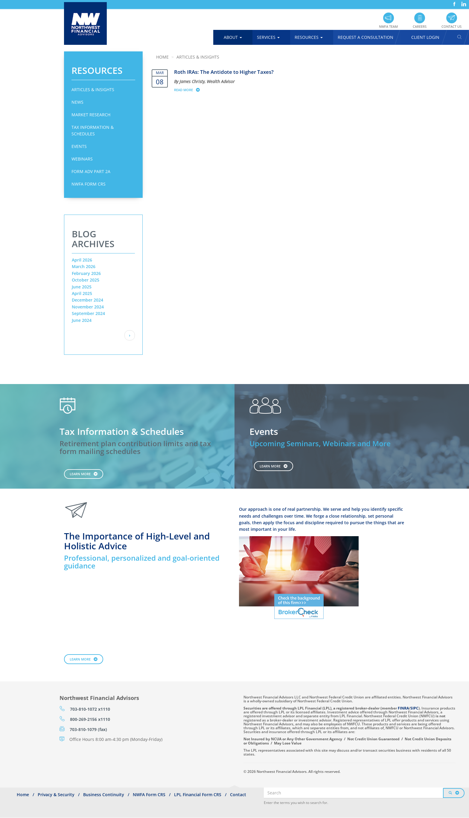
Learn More (80, 474)
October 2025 (85, 280)
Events (79, 146)
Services (268, 37)
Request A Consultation (365, 37)
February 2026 (86, 273)
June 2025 (82, 287)
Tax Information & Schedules (92, 130)
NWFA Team (388, 26)
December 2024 (87, 300)
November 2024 (88, 307)
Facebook (453, 2)
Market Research (90, 114)
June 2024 (82, 320)
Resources (309, 37)
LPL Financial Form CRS (197, 794)
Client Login (425, 37)
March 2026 (83, 266)
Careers (420, 26)
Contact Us (451, 26)
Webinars (82, 159)
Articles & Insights (92, 89)
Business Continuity (103, 794)
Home (162, 57)
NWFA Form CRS (88, 184)
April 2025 (82, 293)
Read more (189, 89)
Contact (238, 794)
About (233, 37)
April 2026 (82, 260)
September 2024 (88, 313)
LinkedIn (463, 2)
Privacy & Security (56, 794)
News (77, 102)
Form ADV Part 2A (90, 171)
